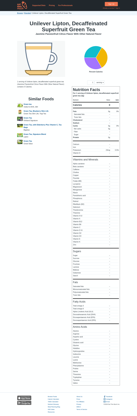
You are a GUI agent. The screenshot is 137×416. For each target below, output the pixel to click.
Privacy (79, 404)
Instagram (107, 399)
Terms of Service (82, 409)
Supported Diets (38, 5)
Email (106, 402)
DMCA (79, 407)
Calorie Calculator (53, 399)
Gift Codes (51, 409)
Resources (51, 412)
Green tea (28, 104)
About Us (79, 396)
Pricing (52, 5)
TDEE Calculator (53, 401)
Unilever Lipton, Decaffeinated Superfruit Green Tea (68, 26)
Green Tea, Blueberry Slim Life (36, 111)
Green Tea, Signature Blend (35, 134)
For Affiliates (80, 401)
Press (78, 399)
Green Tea (28, 118)
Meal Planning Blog (54, 407)
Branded (27, 13)
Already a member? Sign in (111, 8)
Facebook (107, 397)
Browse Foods (52, 396)
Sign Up (111, 4)
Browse (20, 13)
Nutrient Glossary (53, 404)
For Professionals (65, 5)
